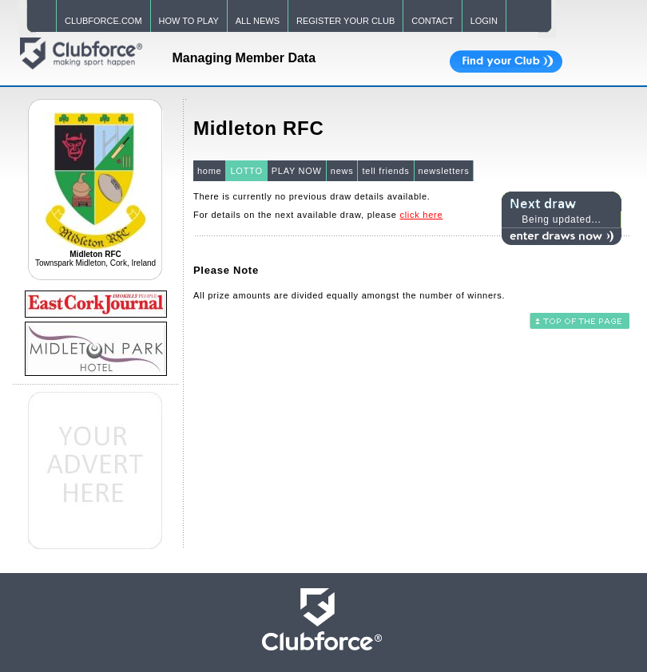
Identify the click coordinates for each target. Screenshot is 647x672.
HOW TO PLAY (189, 21)
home (209, 171)
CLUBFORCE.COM (103, 21)
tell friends (385, 171)
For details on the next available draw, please (318, 214)
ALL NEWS (258, 21)
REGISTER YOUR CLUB (345, 21)
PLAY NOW (297, 171)
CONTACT (432, 21)
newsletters (444, 171)
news (342, 171)
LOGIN (484, 21)
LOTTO (246, 171)
